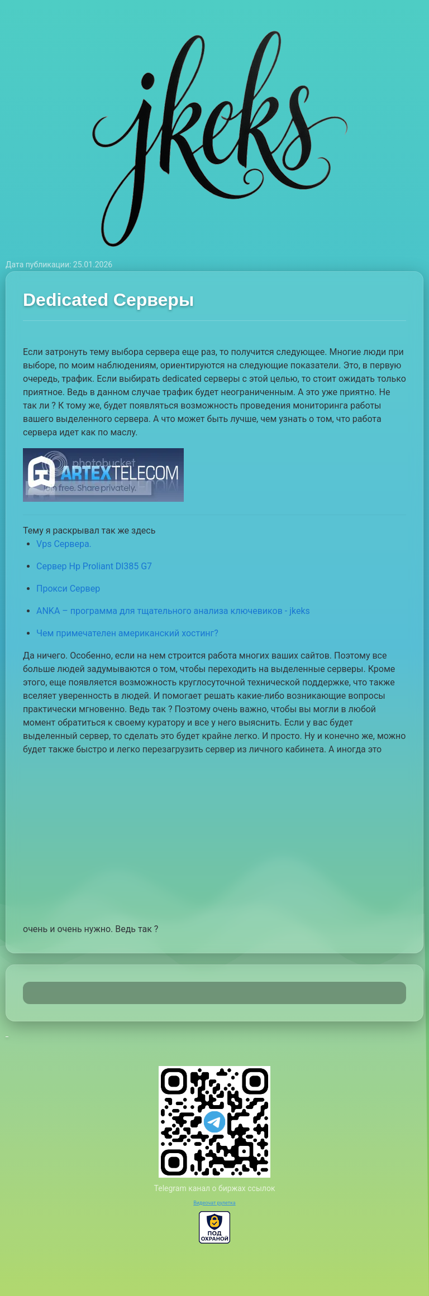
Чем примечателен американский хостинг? (127, 633)
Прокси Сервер (68, 588)
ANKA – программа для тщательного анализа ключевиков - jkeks (173, 611)
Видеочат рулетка (214, 1203)
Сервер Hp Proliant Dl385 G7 (94, 566)
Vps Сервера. (64, 544)
